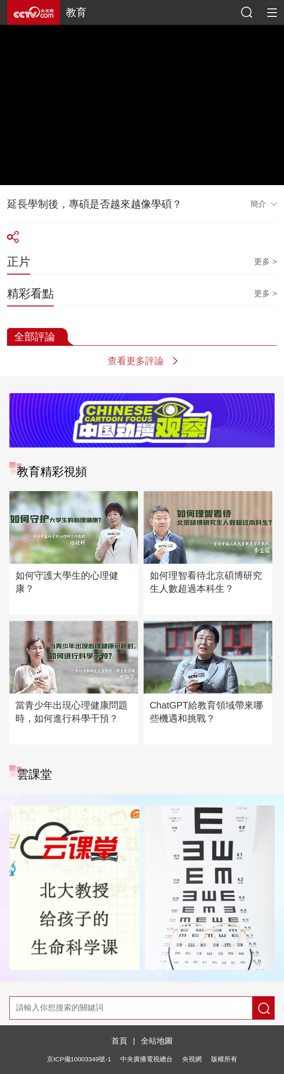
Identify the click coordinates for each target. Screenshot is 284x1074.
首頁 (119, 1040)
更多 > (265, 261)
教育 (76, 12)
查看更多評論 (136, 361)
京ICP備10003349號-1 (79, 1059)
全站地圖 (157, 1040)
